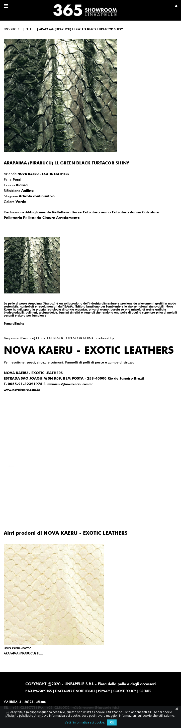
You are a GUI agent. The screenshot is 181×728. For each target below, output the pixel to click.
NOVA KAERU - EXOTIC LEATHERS (43, 174)
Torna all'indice (14, 323)
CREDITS (145, 691)
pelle (29, 29)
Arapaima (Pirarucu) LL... (23, 653)
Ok (112, 722)
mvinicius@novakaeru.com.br (70, 384)
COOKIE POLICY (124, 691)
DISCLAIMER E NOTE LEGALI (75, 691)
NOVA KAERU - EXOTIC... (18, 648)
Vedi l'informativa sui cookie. (85, 722)
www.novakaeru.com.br (22, 390)
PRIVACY (104, 691)
